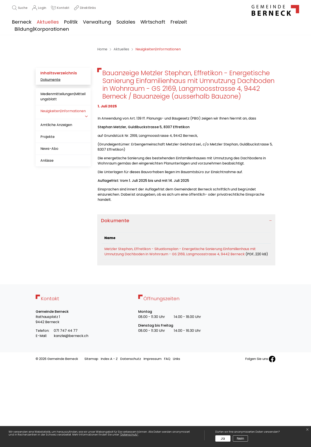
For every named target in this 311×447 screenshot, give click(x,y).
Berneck (22, 22)
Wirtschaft (152, 22)
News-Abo (49, 224)
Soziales (125, 22)
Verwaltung (97, 22)
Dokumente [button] (115, 296)
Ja (223, 438)
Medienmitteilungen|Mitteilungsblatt (63, 172)
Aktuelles (48, 22)
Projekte (47, 212)
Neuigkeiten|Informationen (63, 188)
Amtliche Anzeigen (56, 200)
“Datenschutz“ (129, 434)
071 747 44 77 (66, 411)
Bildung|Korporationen (41, 29)
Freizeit (178, 22)
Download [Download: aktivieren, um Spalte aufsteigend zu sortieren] (258, 313)
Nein (240, 438)
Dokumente (50, 155)
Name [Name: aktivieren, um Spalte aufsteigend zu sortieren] (110, 313)
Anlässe (47, 236)
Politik (71, 22)
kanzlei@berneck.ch (71, 416)
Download (258, 325)
